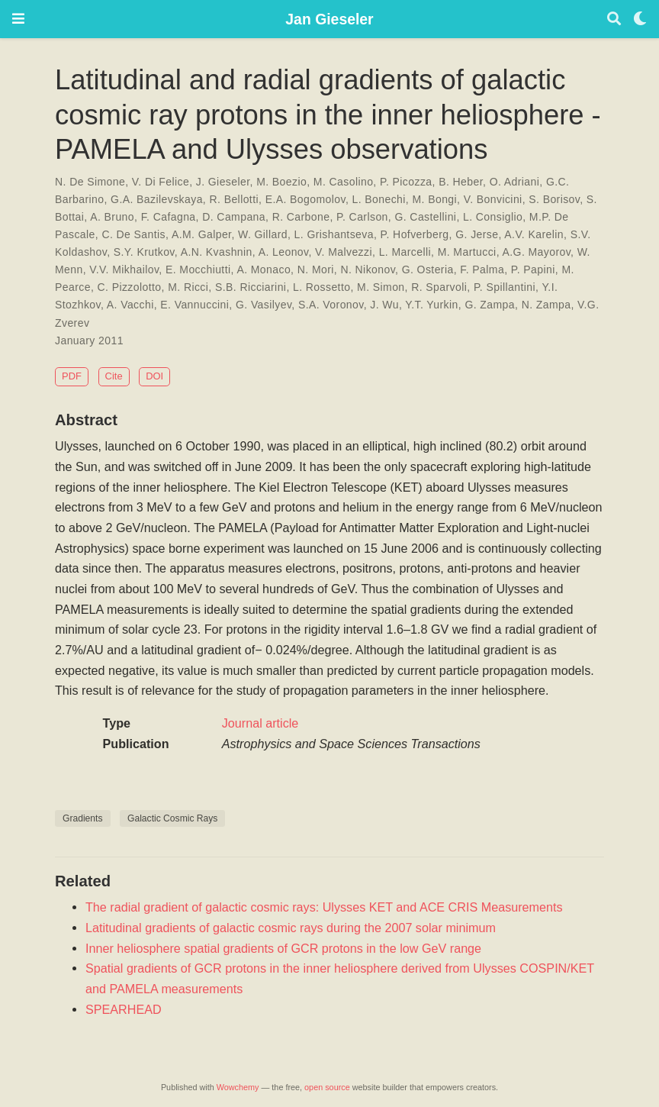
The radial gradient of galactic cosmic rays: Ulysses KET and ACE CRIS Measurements (324, 907)
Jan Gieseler (329, 19)
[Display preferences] (640, 19)
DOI (154, 376)
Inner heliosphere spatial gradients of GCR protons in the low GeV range (283, 948)
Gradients (83, 818)
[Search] (614, 19)
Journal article (260, 723)
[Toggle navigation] (18, 18)
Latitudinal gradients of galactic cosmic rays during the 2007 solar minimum (290, 927)
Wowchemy (238, 1087)
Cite (114, 376)
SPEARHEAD (123, 1009)
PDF (72, 376)
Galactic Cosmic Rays (172, 818)
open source (327, 1087)
